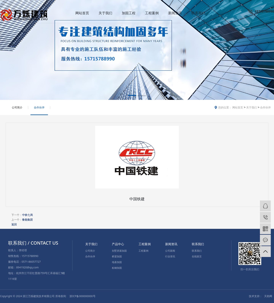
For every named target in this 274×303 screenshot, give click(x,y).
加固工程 (128, 13)
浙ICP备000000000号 (82, 296)
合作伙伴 (265, 107)
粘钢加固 (117, 268)
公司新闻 (170, 250)
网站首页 (82, 13)
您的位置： (225, 107)
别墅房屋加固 (119, 250)
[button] (132, 96)
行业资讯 (170, 256)
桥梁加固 (117, 256)
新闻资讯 (175, 13)
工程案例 (152, 13)
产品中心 (118, 244)
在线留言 (197, 256)
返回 (14, 224)
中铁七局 (27, 215)
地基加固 (117, 262)
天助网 (268, 296)
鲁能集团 (27, 219)
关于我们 (105, 13)
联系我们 (198, 13)
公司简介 (17, 107)
